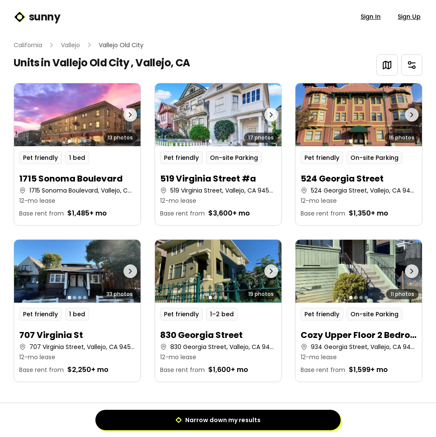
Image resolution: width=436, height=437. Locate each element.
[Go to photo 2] (74, 141)
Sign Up (409, 16)
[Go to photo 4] (84, 141)
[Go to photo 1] (69, 141)
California (28, 45)
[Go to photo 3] (79, 141)
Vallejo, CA (162, 63)
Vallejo (70, 45)
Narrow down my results (218, 420)
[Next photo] (125, 114)
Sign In (371, 16)
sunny (37, 17)
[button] (77, 154)
